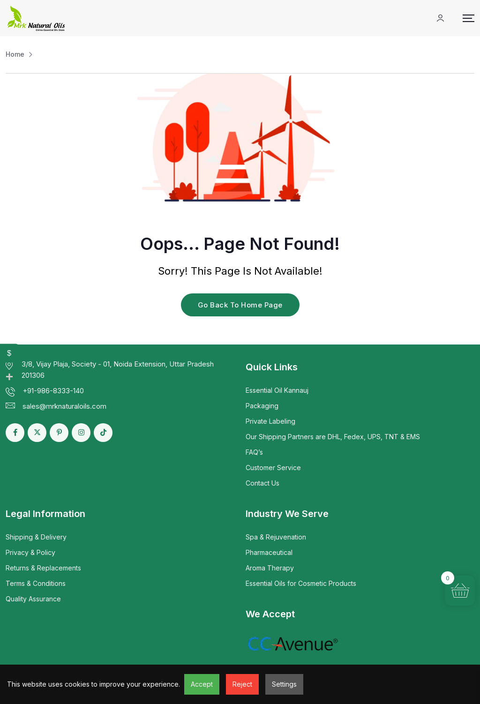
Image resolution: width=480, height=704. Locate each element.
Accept (202, 684)
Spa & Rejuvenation (276, 537)
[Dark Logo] (36, 18)
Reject (242, 684)
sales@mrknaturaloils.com (64, 406)
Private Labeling (270, 421)
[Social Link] (15, 432)
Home (15, 54)
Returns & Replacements (43, 568)
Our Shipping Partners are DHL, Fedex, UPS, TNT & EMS (333, 437)
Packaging (262, 406)
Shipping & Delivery (36, 537)
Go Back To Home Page (240, 304)
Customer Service (273, 468)
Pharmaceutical (269, 552)
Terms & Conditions (36, 583)
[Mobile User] (440, 18)
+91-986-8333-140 (53, 390)
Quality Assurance (33, 599)
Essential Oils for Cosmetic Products (301, 583)
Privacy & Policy (30, 552)
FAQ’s (254, 452)
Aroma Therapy (270, 568)
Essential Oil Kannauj (277, 390)
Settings (284, 684)
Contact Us (262, 483)
